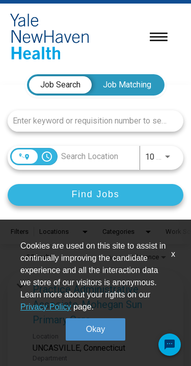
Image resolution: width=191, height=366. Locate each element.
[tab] (60, 85)
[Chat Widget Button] (169, 344)
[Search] (95, 195)
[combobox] (90, 121)
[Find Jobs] (95, 195)
